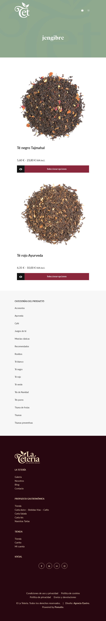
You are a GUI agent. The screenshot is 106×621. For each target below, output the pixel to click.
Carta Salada (21, 513)
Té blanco (19, 362)
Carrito (18, 542)
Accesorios (20, 308)
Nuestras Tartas (22, 521)
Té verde (18, 385)
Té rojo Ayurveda (30, 255)
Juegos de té (20, 331)
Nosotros (19, 480)
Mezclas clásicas (22, 339)
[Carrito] (82, 10)
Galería (18, 477)
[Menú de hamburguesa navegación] (88, 10)
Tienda (18, 506)
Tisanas (18, 415)
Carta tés (19, 517)
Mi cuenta (19, 546)
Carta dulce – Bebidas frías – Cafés (32, 509)
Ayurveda (19, 316)
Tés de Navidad (22, 392)
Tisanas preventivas (24, 423)
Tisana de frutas (22, 407)
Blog (17, 484)
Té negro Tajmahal (31, 148)
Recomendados (22, 346)
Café (17, 323)
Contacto (19, 488)
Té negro (19, 369)
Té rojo (18, 377)
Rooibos (18, 354)
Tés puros (19, 400)
